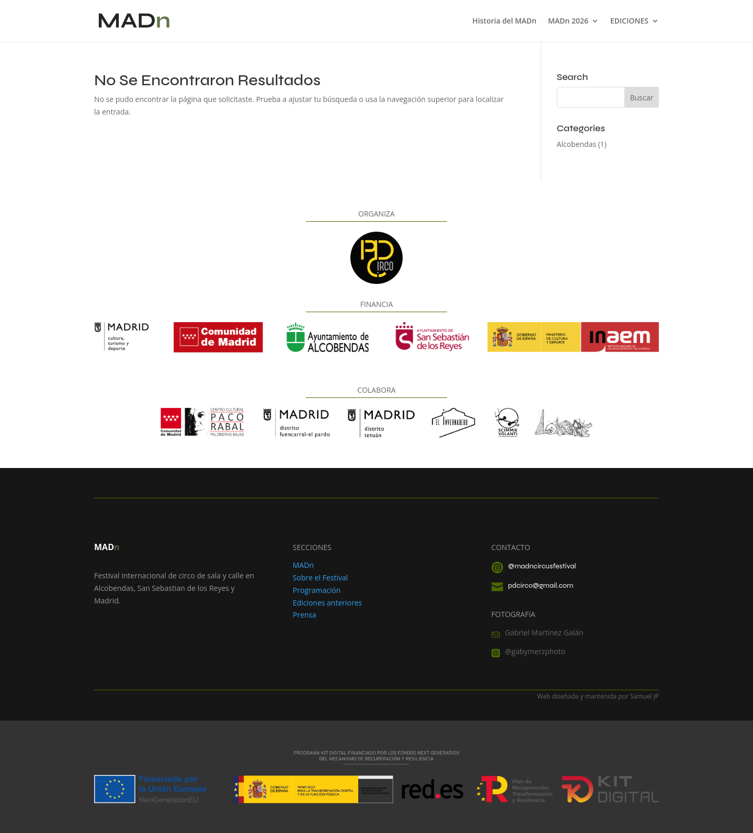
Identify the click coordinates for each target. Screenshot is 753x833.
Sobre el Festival (320, 578)
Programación (317, 590)
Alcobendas (577, 144)
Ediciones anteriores (327, 603)
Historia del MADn (504, 21)
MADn (303, 565)
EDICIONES (629, 21)
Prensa (304, 615)
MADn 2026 (568, 21)
